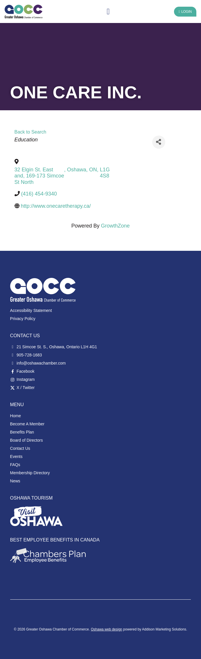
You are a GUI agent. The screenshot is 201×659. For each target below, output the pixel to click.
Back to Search (30, 131)
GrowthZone (115, 226)
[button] (108, 12)
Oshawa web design (106, 629)
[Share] (158, 142)
